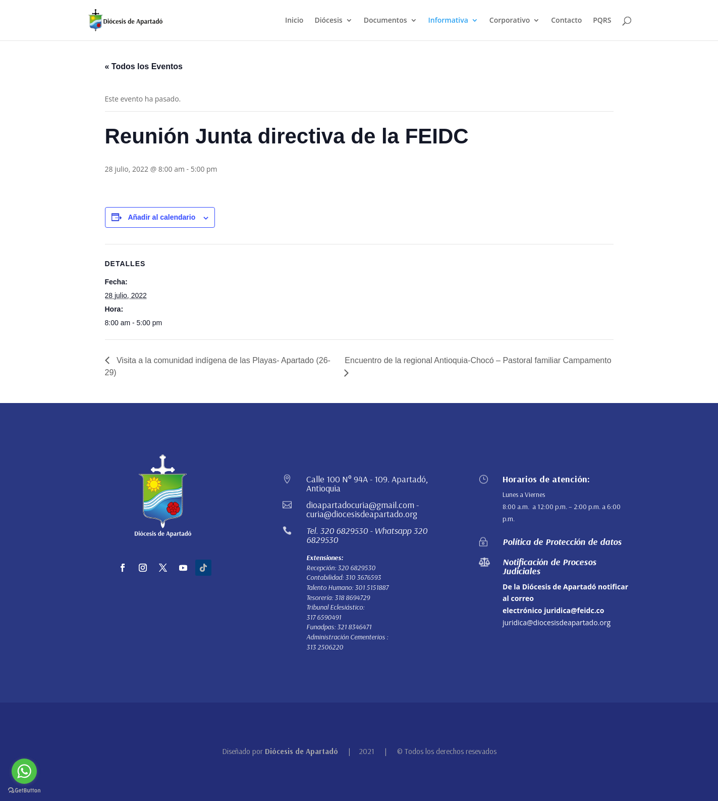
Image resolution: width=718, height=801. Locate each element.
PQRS (602, 21)
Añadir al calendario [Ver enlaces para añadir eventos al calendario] (161, 217)
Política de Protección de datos (562, 541)
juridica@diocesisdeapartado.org (557, 622)
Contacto (566, 21)
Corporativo (509, 21)
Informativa (448, 21)
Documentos (385, 21)
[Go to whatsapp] (24, 771)
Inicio (294, 21)
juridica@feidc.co (574, 610)
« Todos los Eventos (144, 66)
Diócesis (328, 21)
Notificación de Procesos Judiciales (549, 566)
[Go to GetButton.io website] (24, 790)
